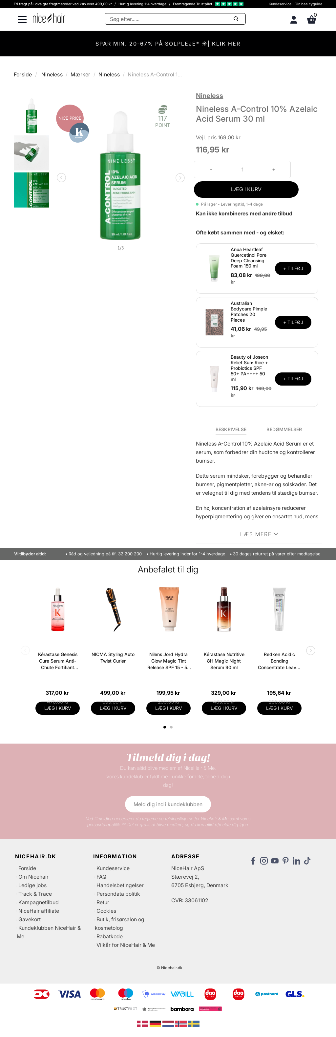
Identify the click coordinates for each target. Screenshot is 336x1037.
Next (178, 178)
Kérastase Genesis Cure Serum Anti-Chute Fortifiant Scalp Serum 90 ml (57, 661)
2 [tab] (172, 727)
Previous (62, 178)
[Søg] (175, 19)
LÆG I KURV (246, 189)
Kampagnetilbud (38, 902)
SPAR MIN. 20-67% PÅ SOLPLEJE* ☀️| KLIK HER (168, 43)
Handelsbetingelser (120, 885)
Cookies (106, 910)
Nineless (52, 74)
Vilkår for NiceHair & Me (125, 945)
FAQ (101, 876)
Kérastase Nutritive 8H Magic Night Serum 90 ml (224, 660)
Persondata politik (118, 893)
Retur (102, 902)
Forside (23, 74)
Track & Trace (35, 893)
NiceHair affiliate (38, 910)
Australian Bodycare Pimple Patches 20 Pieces (249, 311)
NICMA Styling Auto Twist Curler (113, 657)
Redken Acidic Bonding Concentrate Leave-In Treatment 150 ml (279, 661)
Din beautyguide (308, 4)
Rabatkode (109, 936)
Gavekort (29, 919)
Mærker (80, 74)
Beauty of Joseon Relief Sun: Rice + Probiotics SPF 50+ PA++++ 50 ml (249, 368)
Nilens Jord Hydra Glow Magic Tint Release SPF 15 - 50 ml (168, 661)
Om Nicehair (33, 876)
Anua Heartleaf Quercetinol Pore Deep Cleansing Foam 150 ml (248, 258)
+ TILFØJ (293, 268)
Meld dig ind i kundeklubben (168, 804)
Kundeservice (280, 4)
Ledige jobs (32, 885)
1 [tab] (165, 727)
